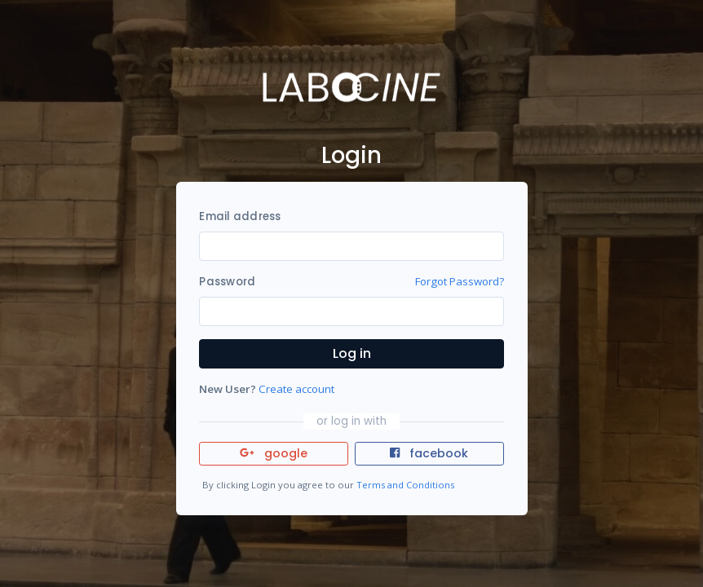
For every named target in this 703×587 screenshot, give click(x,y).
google (273, 453)
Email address (240, 216)
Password (227, 281)
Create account (296, 389)
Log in (352, 353)
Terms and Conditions (405, 485)
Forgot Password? (459, 281)
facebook (429, 453)
